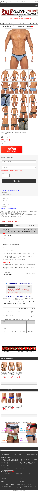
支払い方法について (13, 484)
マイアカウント (3, 478)
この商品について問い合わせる (6, 204)
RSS (17, 487)
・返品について (4, 192)
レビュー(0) (31, 225)
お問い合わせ (22, 481)
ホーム (2, 132)
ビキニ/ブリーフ (5, 133)
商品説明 (6, 225)
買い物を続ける (3, 206)
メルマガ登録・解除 (25, 486)
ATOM (20, 487)
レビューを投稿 (3, 200)
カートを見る (3, 481)
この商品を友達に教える (5, 202)
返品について (29, 484)
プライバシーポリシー (17, 486)
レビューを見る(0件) (4, 198)
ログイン (21, 478)
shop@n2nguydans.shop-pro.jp (8, 470)
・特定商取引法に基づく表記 (6, 194)
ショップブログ (33, 486)
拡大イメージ (19, 225)
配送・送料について (22, 484)
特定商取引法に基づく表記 (6, 486)
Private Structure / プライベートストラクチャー (16, 132)
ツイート (3, 196)
